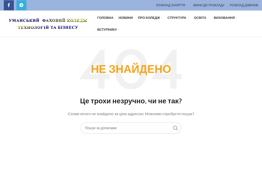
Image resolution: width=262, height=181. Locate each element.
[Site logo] (48, 23)
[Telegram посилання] (21, 5)
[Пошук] (131, 128)
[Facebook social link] (9, 5)
